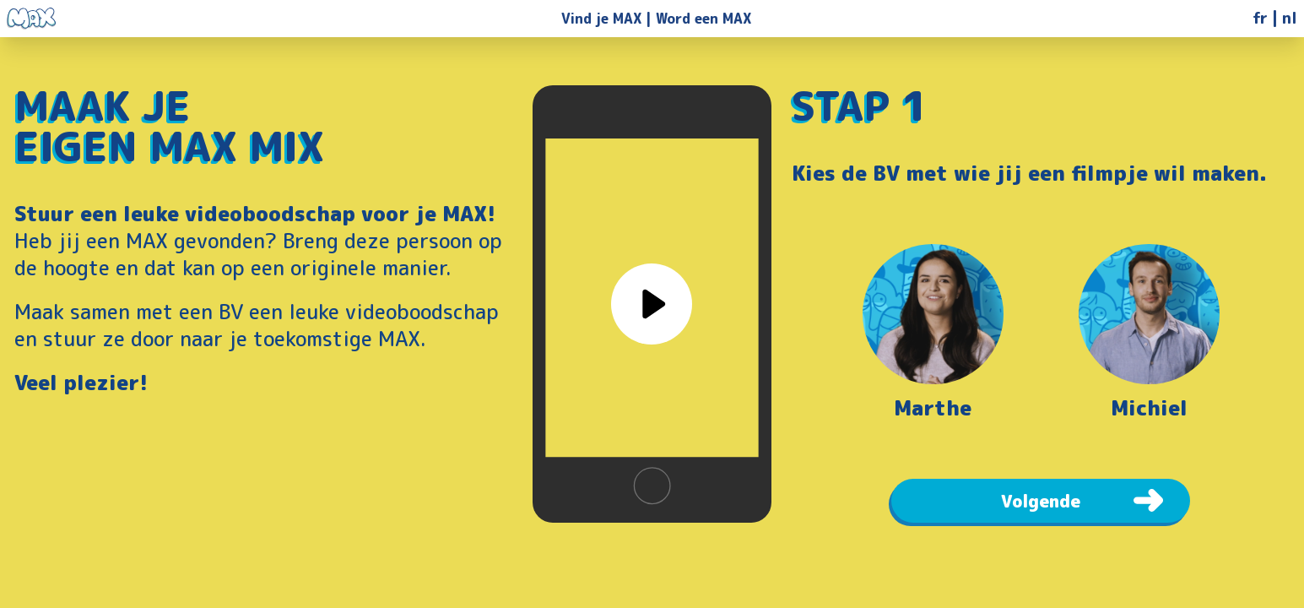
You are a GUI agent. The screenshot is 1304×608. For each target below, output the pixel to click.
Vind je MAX (601, 18)
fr (1260, 18)
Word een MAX (703, 18)
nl (1289, 18)
